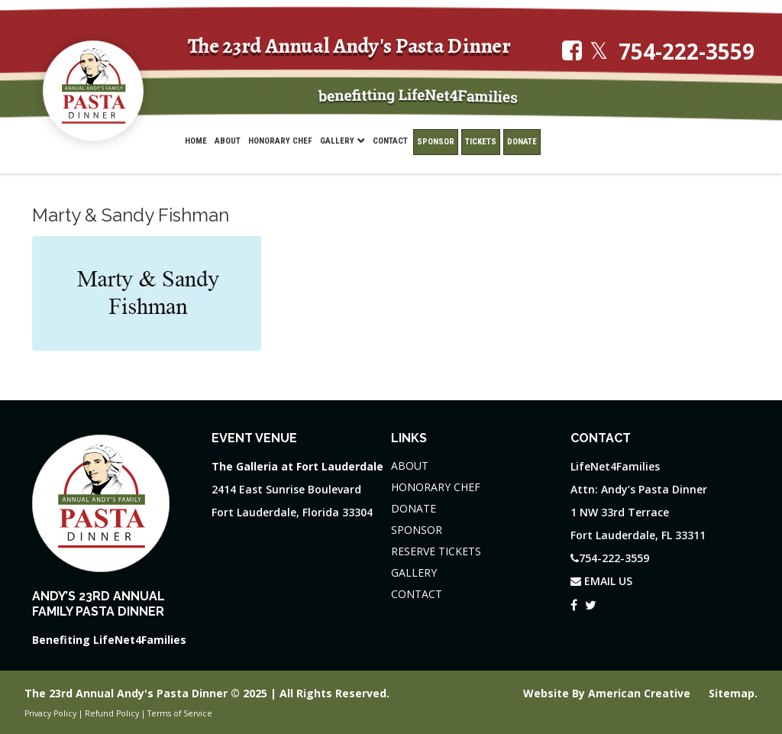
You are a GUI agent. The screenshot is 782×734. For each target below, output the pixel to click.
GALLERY (414, 572)
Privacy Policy (50, 713)
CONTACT (416, 594)
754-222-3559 (687, 51)
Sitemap (732, 693)
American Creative (640, 693)
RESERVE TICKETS (436, 551)
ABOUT (409, 465)
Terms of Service (179, 713)
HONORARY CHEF (435, 487)
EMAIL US (601, 581)
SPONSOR (416, 529)
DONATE (413, 508)
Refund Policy (112, 713)
